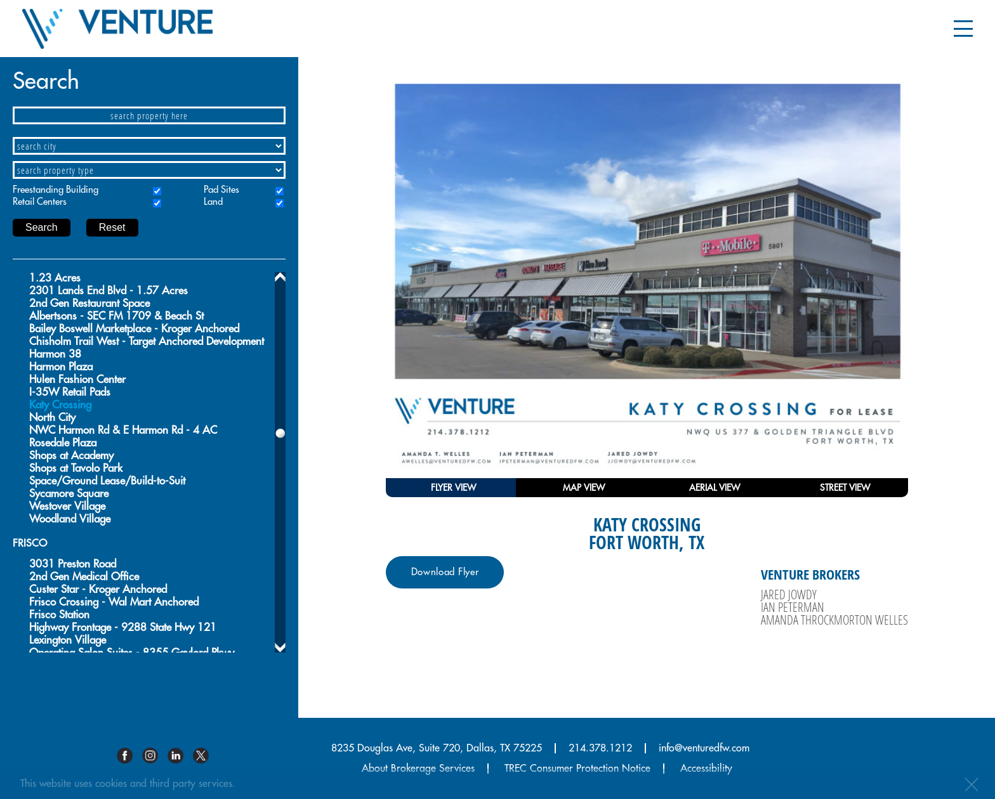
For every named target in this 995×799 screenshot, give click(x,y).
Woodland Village (69, 519)
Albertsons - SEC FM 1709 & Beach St (116, 316)
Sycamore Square (69, 493)
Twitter (205, 755)
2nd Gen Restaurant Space (89, 303)
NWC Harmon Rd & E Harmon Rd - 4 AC (123, 430)
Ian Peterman (792, 607)
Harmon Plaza (61, 366)
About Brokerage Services (418, 768)
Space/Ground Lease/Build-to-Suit (107, 481)
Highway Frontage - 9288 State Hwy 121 (122, 627)
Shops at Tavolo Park (75, 468)
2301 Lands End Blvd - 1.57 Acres (108, 290)
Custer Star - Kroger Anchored (98, 589)
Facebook (129, 755)
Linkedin (180, 755)
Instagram (155, 755)
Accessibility (706, 768)
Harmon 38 (55, 354)
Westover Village (67, 506)
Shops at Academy (71, 455)
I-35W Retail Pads (69, 392)
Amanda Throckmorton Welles (834, 619)
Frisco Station (59, 614)
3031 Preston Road (72, 564)
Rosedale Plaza (62, 443)
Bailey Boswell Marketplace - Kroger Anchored (134, 328)
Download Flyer (445, 572)
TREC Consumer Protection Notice (577, 768)
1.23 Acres (55, 278)
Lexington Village (67, 640)
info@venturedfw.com (704, 748)
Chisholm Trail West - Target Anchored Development (146, 341)
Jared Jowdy (789, 594)
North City (52, 417)
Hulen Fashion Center (77, 379)
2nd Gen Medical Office (84, 576)
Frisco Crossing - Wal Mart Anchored (114, 602)
